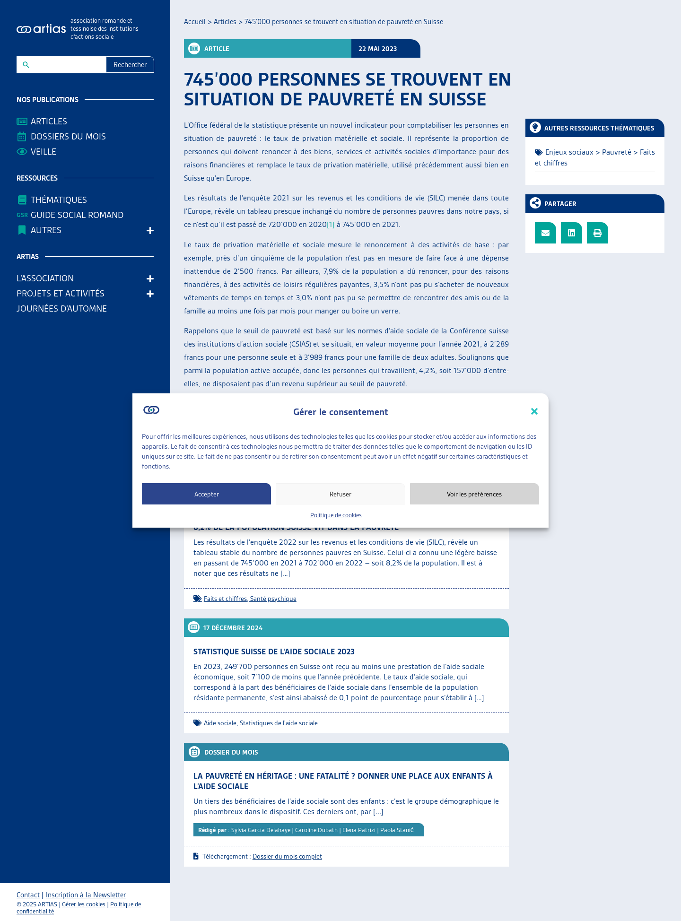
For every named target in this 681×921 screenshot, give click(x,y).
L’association (48, 278)
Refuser (340, 494)
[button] (534, 411)
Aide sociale (220, 723)
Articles (49, 121)
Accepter (206, 494)
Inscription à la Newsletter (86, 895)
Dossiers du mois (68, 136)
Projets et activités (63, 293)
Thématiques (59, 199)
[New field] (67, 65)
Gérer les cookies (83, 904)
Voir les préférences (474, 494)
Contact (28, 895)
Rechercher (130, 65)
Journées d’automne (62, 308)
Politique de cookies (336, 515)
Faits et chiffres (225, 598)
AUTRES (48, 230)
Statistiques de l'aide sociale (279, 723)
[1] (331, 224)
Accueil (195, 21)
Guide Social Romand (77, 214)
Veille (43, 151)
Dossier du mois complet (287, 856)
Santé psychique (273, 598)
